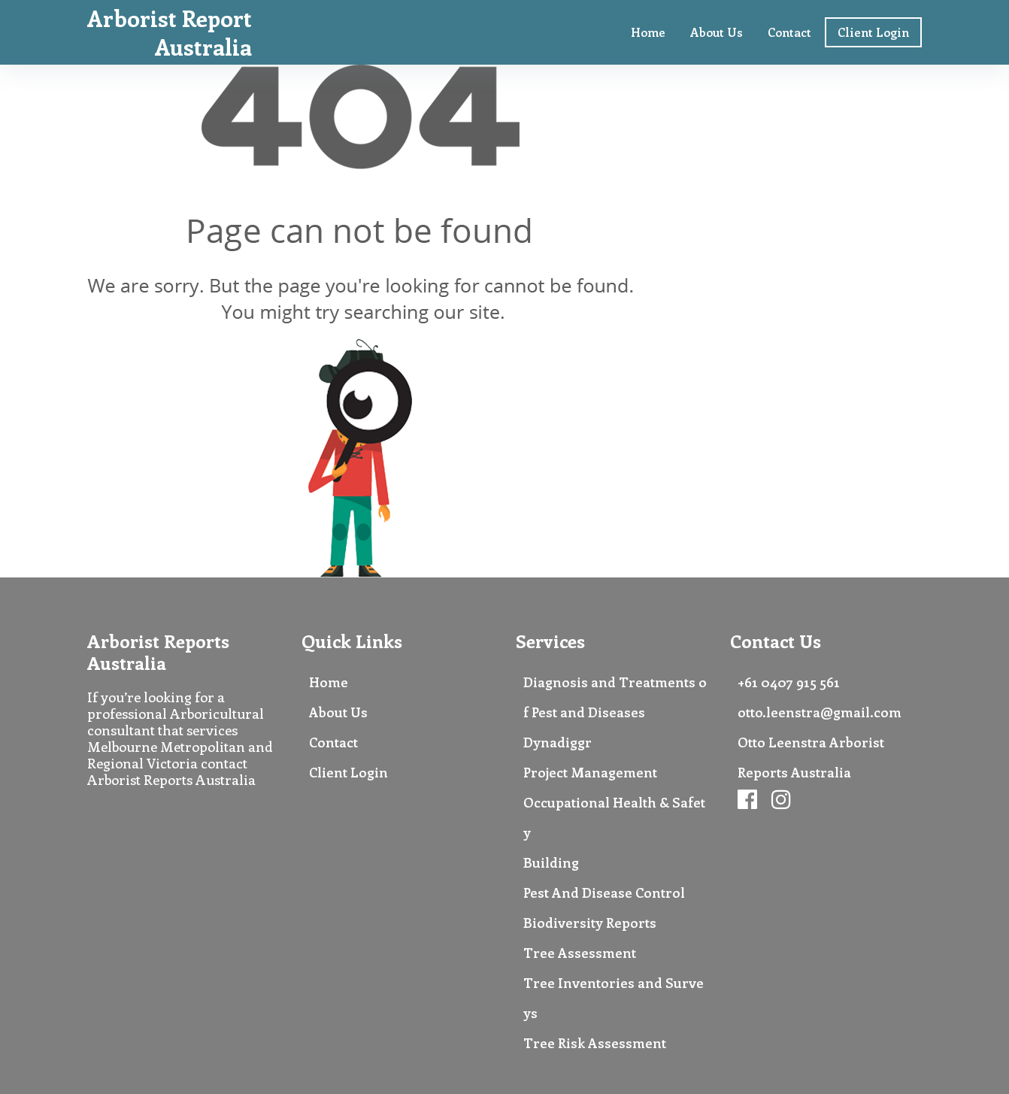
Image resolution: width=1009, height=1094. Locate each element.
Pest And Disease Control (604, 892)
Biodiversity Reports (589, 923)
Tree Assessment (579, 953)
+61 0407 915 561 (789, 682)
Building (551, 862)
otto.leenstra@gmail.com (819, 712)
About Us (716, 32)
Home (648, 32)
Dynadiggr (557, 742)
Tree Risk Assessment (594, 1043)
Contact (789, 32)
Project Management (590, 772)
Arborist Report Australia (169, 32)
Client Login (873, 32)
